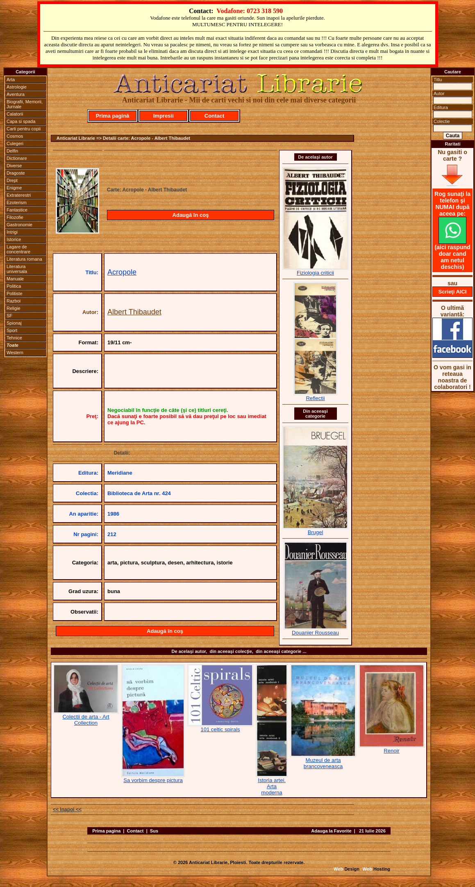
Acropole (121, 272)
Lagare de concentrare (18, 249)
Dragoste (16, 173)
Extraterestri (19, 195)
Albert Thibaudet (134, 312)
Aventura (16, 94)
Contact (214, 116)
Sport (12, 330)
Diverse (14, 165)
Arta (11, 79)
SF (9, 315)
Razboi (13, 300)
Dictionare (17, 158)
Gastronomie (19, 224)
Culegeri (15, 143)
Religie (13, 308)
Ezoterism (17, 202)
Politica (14, 286)
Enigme (14, 187)
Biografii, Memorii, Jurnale (25, 104)
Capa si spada (21, 121)
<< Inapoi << (67, 809)
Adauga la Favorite (331, 830)
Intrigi (12, 232)
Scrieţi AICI (453, 292)
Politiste (15, 293)
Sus (154, 830)
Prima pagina (106, 830)
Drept (12, 180)
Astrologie (17, 86)
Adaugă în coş (191, 215)
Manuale (15, 278)
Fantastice (17, 209)
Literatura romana (24, 259)
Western (15, 352)
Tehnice (14, 337)
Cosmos (15, 136)
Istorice (14, 239)
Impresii (163, 116)
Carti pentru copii (24, 128)
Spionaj (14, 323)
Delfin (12, 150)
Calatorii (15, 113)
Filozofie (15, 217)
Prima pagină (113, 116)
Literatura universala (17, 269)
